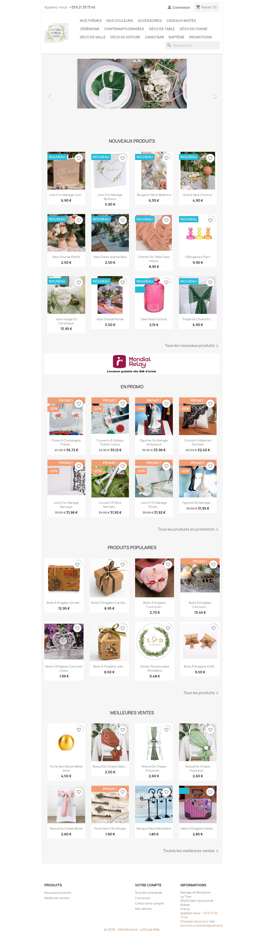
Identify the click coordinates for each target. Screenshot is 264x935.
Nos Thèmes (91, 20)
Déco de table (162, 29)
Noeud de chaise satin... (110, 766)
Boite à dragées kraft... (200, 666)
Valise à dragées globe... (197, 828)
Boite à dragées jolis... (109, 666)
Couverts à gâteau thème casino (110, 442)
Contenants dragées (124, 29)
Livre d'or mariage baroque (66, 505)
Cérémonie (90, 29)
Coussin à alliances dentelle (197, 442)
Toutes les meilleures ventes (191, 851)
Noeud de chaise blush (66, 828)
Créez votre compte (149, 903)
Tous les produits (201, 693)
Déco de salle (93, 37)
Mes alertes (143, 909)
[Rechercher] (192, 45)
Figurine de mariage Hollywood (154, 442)
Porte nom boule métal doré (66, 768)
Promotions (200, 37)
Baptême (176, 37)
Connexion (143, 898)
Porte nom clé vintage (110, 828)
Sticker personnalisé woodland (154, 668)
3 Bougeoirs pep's (197, 257)
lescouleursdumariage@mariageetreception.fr (213, 925)
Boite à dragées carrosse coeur (64, 668)
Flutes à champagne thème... (66, 442)
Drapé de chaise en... (198, 319)
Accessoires (150, 20)
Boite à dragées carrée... (109, 603)
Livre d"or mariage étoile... (154, 505)
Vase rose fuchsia (154, 319)
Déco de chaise (193, 29)
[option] (132, 94)
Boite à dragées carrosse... (200, 605)
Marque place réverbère (154, 828)
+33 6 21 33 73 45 (82, 7)
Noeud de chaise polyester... (154, 768)
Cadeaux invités (181, 20)
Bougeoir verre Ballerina (154, 195)
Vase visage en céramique (66, 321)
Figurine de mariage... (198, 503)
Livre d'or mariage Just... (66, 195)
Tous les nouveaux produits (192, 345)
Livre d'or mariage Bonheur (110, 197)
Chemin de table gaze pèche (154, 259)
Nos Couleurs (119, 20)
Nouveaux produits (57, 893)
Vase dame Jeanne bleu (110, 257)
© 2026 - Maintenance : (122, 929)
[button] (57, 94)
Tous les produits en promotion (189, 529)
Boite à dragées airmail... (64, 603)
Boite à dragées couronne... (154, 605)
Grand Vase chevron (197, 195)
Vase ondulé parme (110, 319)
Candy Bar (154, 37)
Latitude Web (150, 929)
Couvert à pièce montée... (110, 505)
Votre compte (148, 885)
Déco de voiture (125, 37)
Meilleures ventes (57, 898)
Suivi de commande (148, 893)
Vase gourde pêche (66, 257)
